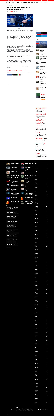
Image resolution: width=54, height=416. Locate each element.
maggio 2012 (41, 390)
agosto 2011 (41, 402)
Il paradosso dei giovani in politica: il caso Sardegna (43, 53)
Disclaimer (11, 0)
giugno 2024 (41, 195)
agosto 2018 (41, 289)
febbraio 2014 (41, 362)
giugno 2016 (41, 324)
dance (10, 240)
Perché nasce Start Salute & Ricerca (40, 138)
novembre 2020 (41, 253)
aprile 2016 (41, 327)
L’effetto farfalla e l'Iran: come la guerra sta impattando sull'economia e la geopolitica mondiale (43, 72)
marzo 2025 (41, 183)
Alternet (37, 142)
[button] (45, 2)
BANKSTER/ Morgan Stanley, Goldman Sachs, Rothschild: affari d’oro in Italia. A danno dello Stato (43, 63)
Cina (7, 217)
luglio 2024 (41, 194)
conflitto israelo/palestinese (13, 5)
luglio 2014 (41, 355)
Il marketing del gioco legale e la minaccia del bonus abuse (14, 189)
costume (14, 239)
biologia (11, 235)
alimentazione (8, 225)
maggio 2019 (41, 277)
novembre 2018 (41, 285)
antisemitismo (8, 230)
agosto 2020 (41, 257)
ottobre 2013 (41, 367)
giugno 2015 (41, 340)
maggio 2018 (41, 293)
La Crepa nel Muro (38, 153)
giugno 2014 (41, 356)
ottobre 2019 (41, 270)
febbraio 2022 (41, 233)
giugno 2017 (41, 308)
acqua (10, 222)
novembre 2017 (41, 301)
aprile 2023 (41, 214)
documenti (13, 240)
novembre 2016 (41, 317)
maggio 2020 (41, 261)
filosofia (17, 243)
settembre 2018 (41, 288)
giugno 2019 (41, 276)
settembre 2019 (41, 272)
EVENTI (41, 2)
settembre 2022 (41, 223)
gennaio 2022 (41, 234)
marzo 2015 (41, 344)
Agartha (8, 212)
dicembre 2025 (41, 171)
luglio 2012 (41, 387)
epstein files (13, 2)
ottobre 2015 (41, 335)
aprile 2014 (41, 359)
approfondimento (9, 231)
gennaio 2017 (41, 315)
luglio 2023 (41, 210)
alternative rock (14, 226)
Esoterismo (8, 221)
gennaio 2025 (41, 186)
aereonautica (13, 222)
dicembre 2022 (41, 219)
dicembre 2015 (41, 332)
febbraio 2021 (41, 249)
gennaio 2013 (41, 379)
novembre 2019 (41, 269)
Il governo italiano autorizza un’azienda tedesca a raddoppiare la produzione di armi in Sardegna (43, 67)
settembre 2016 (41, 320)
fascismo (11, 243)
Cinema (10, 217)
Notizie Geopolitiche (38, 132)
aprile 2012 (41, 391)
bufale (13, 235)
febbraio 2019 (41, 281)
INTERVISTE (37, 2)
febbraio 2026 (41, 168)
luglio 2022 (41, 226)
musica (32, 2)
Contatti (14, 0)
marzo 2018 (41, 296)
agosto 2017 (41, 305)
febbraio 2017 (41, 313)
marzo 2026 (41, 167)
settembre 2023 (41, 207)
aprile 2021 (41, 246)
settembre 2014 (41, 352)
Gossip (8, 222)
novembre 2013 (41, 366)
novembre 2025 (41, 172)
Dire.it (36, 148)
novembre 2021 (41, 237)
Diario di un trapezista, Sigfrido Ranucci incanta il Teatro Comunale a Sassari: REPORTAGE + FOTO (15, 181)
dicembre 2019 (41, 268)
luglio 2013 (41, 371)
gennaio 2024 (41, 202)
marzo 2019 (41, 280)
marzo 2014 (41, 360)
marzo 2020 (41, 264)
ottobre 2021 (41, 238)
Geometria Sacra (15, 221)
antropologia (12, 230)
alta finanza (12, 225)
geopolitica (15, 244)
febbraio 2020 (41, 265)
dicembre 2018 (41, 284)
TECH (34, 2)
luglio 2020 (41, 258)
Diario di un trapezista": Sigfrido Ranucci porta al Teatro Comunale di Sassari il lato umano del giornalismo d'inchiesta (43, 77)
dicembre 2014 (41, 348)
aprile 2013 (41, 375)
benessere (15, 234)
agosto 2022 (41, 225)
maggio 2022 (41, 229)
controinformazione (9, 239)
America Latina (8, 213)
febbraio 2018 (41, 297)
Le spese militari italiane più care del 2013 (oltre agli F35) (29, 163)
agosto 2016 (41, 321)
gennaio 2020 (41, 266)
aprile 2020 (41, 262)
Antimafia (13, 213)
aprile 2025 (41, 182)
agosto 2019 (41, 273)
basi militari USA (11, 234)
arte (12, 231)
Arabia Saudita (16, 213)
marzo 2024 (41, 199)
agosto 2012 (41, 386)
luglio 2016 (41, 323)
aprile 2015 (41, 343)
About (9, 0)
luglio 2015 (41, 339)
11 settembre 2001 (9, 208)
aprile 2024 (41, 198)
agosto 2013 (41, 370)
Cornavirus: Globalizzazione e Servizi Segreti (43, 94)
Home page (8, 5)
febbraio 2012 (41, 394)
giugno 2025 (41, 179)
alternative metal (9, 226)
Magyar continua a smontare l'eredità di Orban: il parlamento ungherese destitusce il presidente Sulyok (41, 108)
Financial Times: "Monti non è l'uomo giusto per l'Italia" (29, 172)
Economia (17, 2)
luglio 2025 (41, 178)
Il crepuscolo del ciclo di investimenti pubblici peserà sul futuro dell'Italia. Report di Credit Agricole (41, 114)
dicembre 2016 (41, 316)
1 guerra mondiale (9, 207)
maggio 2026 (41, 164)
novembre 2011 (41, 398)
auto (7, 234)
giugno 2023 (41, 211)
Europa (11, 221)
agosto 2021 (41, 241)
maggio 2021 (41, 245)
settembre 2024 (41, 191)
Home (7, 0)
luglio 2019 (41, 274)
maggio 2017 (41, 309)
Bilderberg (12, 216)
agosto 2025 (41, 176)
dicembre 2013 (41, 364)
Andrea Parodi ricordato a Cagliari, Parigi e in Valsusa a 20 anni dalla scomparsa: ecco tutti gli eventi (15, 202)
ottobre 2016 (41, 319)
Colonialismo (13, 217)
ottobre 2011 (41, 399)
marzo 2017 (41, 312)
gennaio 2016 (41, 331)
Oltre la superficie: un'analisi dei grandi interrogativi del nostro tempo (14, 198)
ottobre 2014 (41, 351)
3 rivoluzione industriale (9, 211)
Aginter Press (11, 212)
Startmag (37, 137)
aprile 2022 (41, 230)
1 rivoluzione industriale (15, 207)
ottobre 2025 (41, 174)
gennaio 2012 (41, 395)
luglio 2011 (41, 403)
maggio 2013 (41, 374)
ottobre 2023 (41, 206)
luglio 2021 (41, 242)
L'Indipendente (37, 127)
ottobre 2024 (41, 190)
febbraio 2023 (41, 217)
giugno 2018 (41, 292)
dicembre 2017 (41, 300)
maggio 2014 (41, 358)
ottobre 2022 (41, 222)
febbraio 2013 (41, 378)
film (14, 243)
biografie (8, 235)
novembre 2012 (41, 382)
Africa (15, 211)
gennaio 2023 (41, 218)
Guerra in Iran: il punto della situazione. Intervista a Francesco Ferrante (43, 88)
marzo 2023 (41, 215)
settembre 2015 (41, 336)
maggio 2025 (41, 180)
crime (16, 239)
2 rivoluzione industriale (15, 208)
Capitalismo (15, 216)
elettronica (8, 243)
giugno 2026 (41, 163)
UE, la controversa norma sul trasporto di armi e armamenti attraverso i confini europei (28, 181)
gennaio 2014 (41, 363)
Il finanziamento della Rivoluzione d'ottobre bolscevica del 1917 (42, 50)
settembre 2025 (41, 175)
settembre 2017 (41, 304)
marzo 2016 (41, 328)
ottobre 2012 (41, 383)
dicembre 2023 (41, 203)
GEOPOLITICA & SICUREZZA (23, 2)
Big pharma (8, 216)
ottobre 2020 (41, 254)
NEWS (9, 2)
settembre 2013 (41, 368)
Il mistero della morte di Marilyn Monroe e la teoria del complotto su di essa (29, 185)
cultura (8, 240)
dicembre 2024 (41, 187)
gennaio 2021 (41, 250)
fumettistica (8, 244)
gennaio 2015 (41, 347)
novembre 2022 (41, 221)
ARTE (29, 2)
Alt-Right (15, 212)
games (11, 244)
